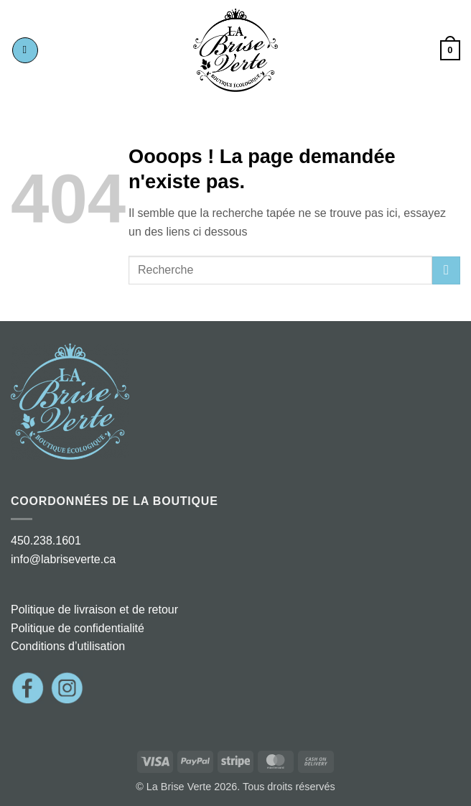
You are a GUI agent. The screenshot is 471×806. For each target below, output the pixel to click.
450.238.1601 (46, 540)
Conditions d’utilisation (68, 646)
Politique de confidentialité (77, 628)
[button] (25, 50)
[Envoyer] (446, 270)
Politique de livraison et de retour (94, 609)
